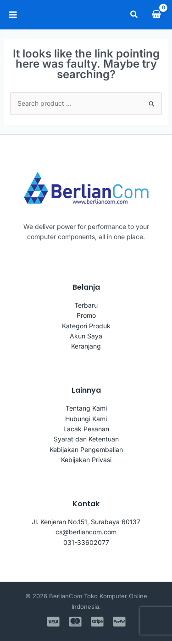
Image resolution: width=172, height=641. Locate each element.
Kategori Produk (86, 326)
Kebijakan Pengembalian (86, 449)
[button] (134, 14)
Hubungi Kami (86, 419)
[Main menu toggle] (13, 15)
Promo (86, 315)
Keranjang (86, 346)
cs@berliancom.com (86, 532)
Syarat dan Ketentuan (86, 439)
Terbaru (86, 305)
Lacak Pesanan (86, 429)
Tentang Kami (86, 408)
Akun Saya (86, 336)
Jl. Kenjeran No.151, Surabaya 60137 (86, 522)
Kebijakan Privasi (86, 460)
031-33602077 (86, 542)
